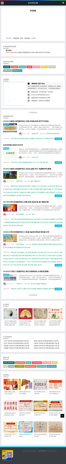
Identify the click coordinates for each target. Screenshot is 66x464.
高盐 (10, 225)
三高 (37, 186)
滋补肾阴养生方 (21, 262)
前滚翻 (45, 288)
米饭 (41, 162)
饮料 (56, 189)
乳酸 (7, 195)
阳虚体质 (52, 67)
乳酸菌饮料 (12, 195)
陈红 (15, 288)
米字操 (33, 283)
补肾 (18, 252)
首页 (21, 38)
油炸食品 (49, 133)
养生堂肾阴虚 (18, 247)
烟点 (27, 138)
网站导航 (16, 38)
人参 (25, 252)
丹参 (61, 252)
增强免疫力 (52, 192)
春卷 (58, 133)
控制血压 (33, 192)
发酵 (44, 162)
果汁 (39, 181)
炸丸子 (42, 138)
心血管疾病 (43, 186)
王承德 (51, 258)
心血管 (49, 186)
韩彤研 (54, 362)
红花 (48, 252)
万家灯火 (6, 275)
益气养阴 (24, 265)
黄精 (4, 255)
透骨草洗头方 (17, 70)
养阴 (25, 258)
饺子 (34, 162)
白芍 (58, 252)
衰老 (18, 288)
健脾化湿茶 (7, 70)
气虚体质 (14, 67)
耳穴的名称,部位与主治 (42, 95)
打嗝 (44, 219)
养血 (39, 255)
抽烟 (22, 222)
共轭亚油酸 (16, 189)
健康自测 (34, 97)
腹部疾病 (34, 83)
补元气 (11, 265)
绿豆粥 (13, 162)
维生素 (22, 189)
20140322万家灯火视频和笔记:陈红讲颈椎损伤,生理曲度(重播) (26, 271)
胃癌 (33, 214)
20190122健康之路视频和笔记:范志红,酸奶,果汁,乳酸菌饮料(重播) (27, 169)
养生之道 (6, 148)
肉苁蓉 (13, 255)
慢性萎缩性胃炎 (28, 219)
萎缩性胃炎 (14, 222)
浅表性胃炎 (27, 222)
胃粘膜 (51, 222)
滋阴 (22, 258)
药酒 (10, 258)
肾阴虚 (50, 244)
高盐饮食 (6, 225)
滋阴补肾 (34, 258)
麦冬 (45, 252)
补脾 (22, 255)
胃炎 (34, 219)
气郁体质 (36, 67)
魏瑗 (5, 366)
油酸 (40, 189)
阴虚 (16, 255)
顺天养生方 (12, 262)
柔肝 (29, 265)
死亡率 (42, 222)
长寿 (39, 252)
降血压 (58, 186)
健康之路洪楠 (51, 366)
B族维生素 (23, 192)
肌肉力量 (51, 288)
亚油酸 (49, 189)
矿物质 (31, 189)
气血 (7, 265)
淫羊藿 (50, 255)
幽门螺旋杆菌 (35, 222)
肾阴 (35, 265)
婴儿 (21, 288)
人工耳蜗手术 (19, 366)
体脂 (26, 195)
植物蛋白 (30, 162)
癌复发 (38, 219)
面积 (55, 222)
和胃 (18, 265)
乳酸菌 (36, 181)
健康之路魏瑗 (20, 362)
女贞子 (29, 258)
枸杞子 (8, 255)
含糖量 (29, 192)
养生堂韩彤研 (37, 362)
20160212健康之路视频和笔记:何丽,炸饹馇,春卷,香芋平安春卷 (31, 52)
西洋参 (29, 252)
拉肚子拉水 (41, 83)
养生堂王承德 (26, 247)
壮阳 (15, 265)
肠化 (18, 225)
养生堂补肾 (35, 262)
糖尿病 (13, 186)
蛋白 (47, 162)
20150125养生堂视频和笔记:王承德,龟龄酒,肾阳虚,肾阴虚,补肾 (26, 232)
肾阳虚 (40, 244)
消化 (60, 192)
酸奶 (32, 181)
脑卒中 (29, 186)
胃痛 (18, 219)
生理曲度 (38, 283)
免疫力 (26, 189)
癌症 (12, 219)
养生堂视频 (7, 205)
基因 (47, 192)
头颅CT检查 (41, 366)
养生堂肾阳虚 (9, 247)
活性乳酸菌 (40, 192)
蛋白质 (20, 162)
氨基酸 (25, 162)
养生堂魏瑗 (46, 362)
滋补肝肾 (18, 258)
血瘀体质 (7, 67)
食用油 (15, 138)
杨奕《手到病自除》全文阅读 (44, 92)
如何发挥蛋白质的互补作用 (13, 145)
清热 (33, 255)
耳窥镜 (11, 366)
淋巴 (15, 225)
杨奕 (33, 92)
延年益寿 (40, 258)
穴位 (33, 95)
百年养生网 (33, 3)
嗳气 (19, 222)
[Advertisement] (33, 25)
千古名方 (29, 262)
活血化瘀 (6, 258)
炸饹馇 (54, 133)
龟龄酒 (55, 244)
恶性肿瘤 (51, 219)
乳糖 (7, 192)
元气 (13, 258)
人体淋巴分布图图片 (44, 100)
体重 (4, 195)
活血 (38, 265)
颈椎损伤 (44, 283)
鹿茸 (30, 255)
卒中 (53, 189)
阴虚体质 (22, 67)
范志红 (10, 189)
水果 (57, 192)
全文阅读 (58, 139)
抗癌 (56, 219)
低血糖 (34, 186)
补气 (36, 255)
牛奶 (34, 189)
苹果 (25, 186)
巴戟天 (54, 255)
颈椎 (24, 288)
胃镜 (59, 219)
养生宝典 (27, 38)
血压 (16, 186)
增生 (58, 222)
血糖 (6, 189)
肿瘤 (21, 219)
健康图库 (34, 100)
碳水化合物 (12, 192)
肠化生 (47, 222)
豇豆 (37, 162)
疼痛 (47, 219)
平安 (36, 138)
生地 (54, 252)
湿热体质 (44, 67)
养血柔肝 (46, 258)
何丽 (18, 138)
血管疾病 (21, 186)
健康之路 (6, 124)
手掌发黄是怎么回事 (44, 97)
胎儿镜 (28, 362)
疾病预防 (32, 138)
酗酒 (61, 222)
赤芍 (51, 252)
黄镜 (21, 225)
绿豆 (16, 162)
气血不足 (44, 255)
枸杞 (42, 252)
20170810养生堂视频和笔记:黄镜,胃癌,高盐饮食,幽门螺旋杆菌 (26, 202)
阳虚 (19, 255)
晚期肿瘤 (7, 222)
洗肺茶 (29, 67)
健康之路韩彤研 (9, 362)
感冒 (12, 288)
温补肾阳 (59, 255)
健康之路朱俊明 (31, 366)
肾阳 (32, 265)
